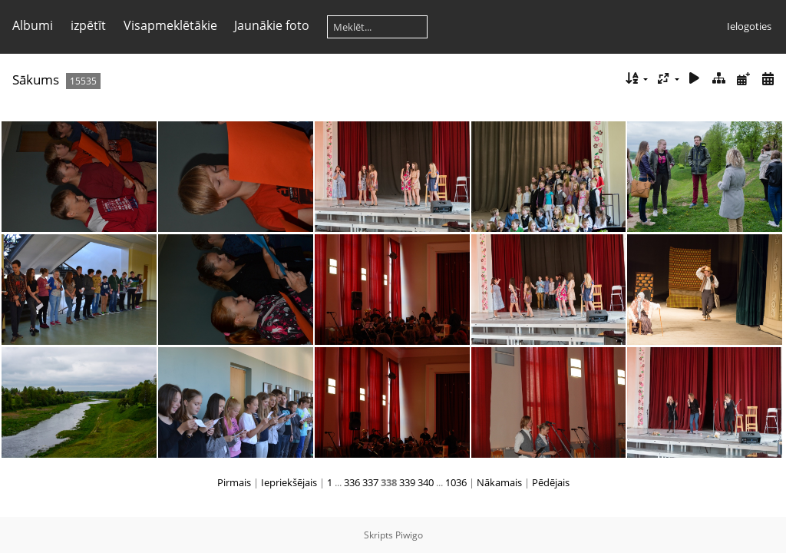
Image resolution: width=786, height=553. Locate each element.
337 (370, 482)
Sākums (35, 79)
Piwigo (409, 534)
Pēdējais (551, 482)
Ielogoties (749, 26)
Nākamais (499, 482)
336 (352, 482)
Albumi (32, 25)
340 (426, 482)
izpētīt (88, 25)
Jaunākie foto (271, 25)
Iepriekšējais (289, 482)
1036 (456, 482)
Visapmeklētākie (170, 25)
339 (407, 482)
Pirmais (234, 482)
